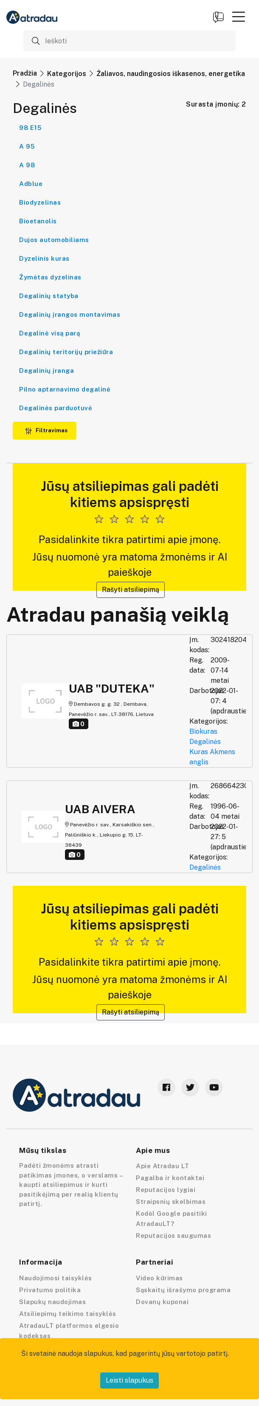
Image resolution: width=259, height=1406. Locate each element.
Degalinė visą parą (49, 333)
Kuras (198, 752)
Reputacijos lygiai (165, 1189)
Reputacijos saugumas (173, 1235)
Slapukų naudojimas (52, 1301)
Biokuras (203, 731)
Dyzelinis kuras (44, 258)
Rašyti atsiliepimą (130, 590)
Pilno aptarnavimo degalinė (64, 389)
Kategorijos (66, 74)
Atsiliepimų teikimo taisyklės (67, 1313)
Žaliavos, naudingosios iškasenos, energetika (170, 74)
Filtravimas (46, 430)
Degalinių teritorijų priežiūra (66, 351)
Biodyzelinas (40, 202)
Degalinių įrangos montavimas (69, 314)
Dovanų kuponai (162, 1301)
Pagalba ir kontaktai (170, 1177)
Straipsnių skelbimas (171, 1201)
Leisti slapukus (129, 1380)
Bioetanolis (38, 221)
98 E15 (30, 127)
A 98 (27, 165)
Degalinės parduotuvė (55, 407)
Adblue (30, 183)
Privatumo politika (50, 1289)
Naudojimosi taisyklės (55, 1278)
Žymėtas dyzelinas (50, 277)
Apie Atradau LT (162, 1165)
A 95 (26, 146)
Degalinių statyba (49, 295)
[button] (238, 16)
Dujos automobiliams (54, 239)
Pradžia (25, 73)
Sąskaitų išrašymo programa (183, 1289)
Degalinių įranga (46, 370)
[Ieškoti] (129, 40)
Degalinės (205, 742)
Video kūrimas (159, 1278)
